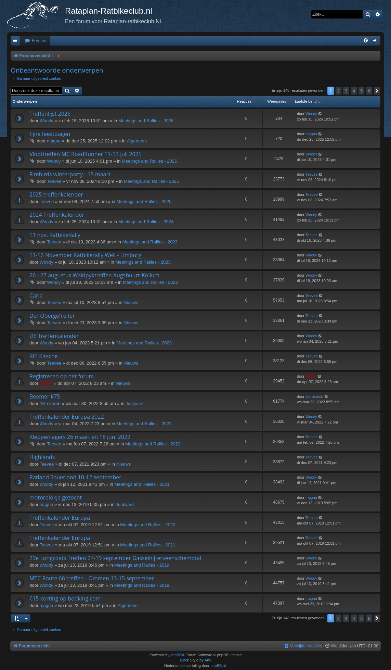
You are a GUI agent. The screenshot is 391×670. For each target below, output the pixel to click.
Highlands (42, 457)
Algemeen (137, 140)
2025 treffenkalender (56, 194)
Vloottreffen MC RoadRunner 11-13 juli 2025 (85, 154)
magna (54, 140)
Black (184, 660)
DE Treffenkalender (54, 336)
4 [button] (354, 91)
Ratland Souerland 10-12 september (75, 477)
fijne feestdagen (49, 134)
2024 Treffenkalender (56, 214)
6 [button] (369, 91)
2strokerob (50, 403)
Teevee (54, 181)
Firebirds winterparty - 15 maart (69, 174)
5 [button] (361, 91)
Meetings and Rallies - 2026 (145, 120)
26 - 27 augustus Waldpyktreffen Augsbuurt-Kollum (94, 275)
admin (46, 383)
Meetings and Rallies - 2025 (149, 161)
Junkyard (135, 403)
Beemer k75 (44, 396)
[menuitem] (35, 41)
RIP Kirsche (43, 356)
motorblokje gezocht (55, 497)
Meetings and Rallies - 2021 (141, 484)
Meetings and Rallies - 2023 (150, 241)
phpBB (176, 655)
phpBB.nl (218, 665)
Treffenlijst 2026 (49, 113)
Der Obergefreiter (52, 315)
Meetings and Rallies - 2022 (143, 423)
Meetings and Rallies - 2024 (145, 221)
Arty (208, 660)
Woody (46, 120)
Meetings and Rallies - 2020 (147, 524)
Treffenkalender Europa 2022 (66, 416)
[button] (377, 91)
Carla (35, 295)
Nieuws (130, 302)
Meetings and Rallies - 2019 (141, 565)
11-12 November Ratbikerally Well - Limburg (85, 255)
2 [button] (338, 91)
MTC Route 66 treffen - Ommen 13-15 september (91, 578)
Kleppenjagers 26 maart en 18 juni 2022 (79, 437)
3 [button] (346, 91)
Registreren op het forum (61, 376)
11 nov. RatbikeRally (54, 235)
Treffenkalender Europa (59, 517)
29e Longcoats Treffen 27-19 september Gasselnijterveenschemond (115, 558)
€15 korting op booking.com (65, 598)
